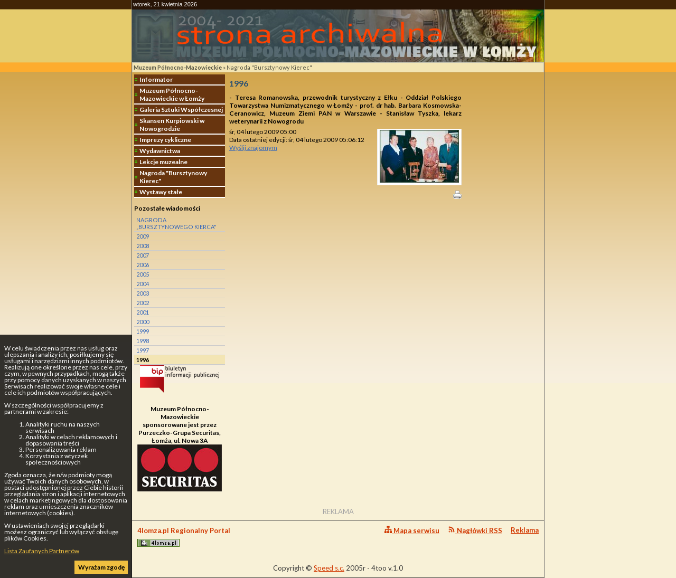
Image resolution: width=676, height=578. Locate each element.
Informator (156, 79)
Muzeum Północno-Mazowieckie (178, 67)
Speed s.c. (329, 568)
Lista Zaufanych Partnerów (41, 551)
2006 (142, 264)
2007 (142, 255)
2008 (142, 245)
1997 (142, 350)
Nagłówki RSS (475, 530)
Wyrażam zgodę (101, 567)
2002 (142, 302)
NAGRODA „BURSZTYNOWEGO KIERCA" (176, 223)
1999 (142, 331)
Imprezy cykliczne (165, 140)
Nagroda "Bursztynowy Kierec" (269, 67)
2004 (142, 283)
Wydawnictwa (159, 151)
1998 (142, 340)
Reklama (525, 530)
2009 (142, 236)
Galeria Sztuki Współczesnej (181, 109)
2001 (142, 312)
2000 (142, 321)
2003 (142, 293)
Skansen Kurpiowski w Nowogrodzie (171, 124)
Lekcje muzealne (163, 162)
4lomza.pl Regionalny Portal (183, 536)
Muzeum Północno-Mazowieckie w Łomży (171, 94)
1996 (142, 359)
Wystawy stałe (160, 192)
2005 (142, 274)
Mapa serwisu (411, 530)
